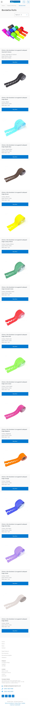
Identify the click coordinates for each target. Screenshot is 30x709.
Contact (3, 648)
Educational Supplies (7, 655)
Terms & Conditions (9, 703)
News (3, 645)
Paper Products (5, 651)
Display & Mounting (11, 5)
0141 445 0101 (8, 691)
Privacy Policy (18, 703)
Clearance (4, 657)
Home (3, 5)
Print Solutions (5, 653)
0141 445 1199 (8, 688)
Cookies (23, 703)
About (3, 643)
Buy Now (15, 62)
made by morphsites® (15, 704)
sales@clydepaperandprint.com (12, 686)
